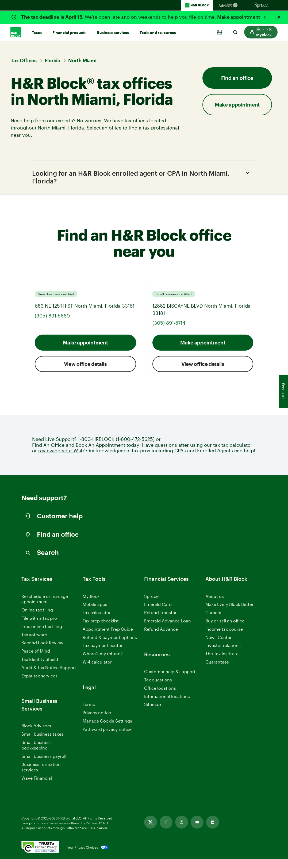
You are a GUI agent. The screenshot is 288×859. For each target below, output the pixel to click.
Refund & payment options (110, 637)
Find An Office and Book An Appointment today (85, 445)
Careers (213, 612)
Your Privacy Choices (82, 847)
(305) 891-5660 (52, 316)
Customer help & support (169, 671)
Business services (113, 32)
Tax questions (158, 679)
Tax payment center (102, 645)
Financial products (69, 32)
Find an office (237, 78)
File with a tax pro (39, 618)
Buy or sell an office (224, 620)
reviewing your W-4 (60, 450)
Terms (89, 704)
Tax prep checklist (101, 620)
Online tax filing (37, 609)
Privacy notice (97, 712)
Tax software (34, 634)
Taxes (37, 32)
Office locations (160, 688)
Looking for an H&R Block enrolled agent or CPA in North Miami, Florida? (142, 176)
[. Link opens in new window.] (40, 847)
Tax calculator (97, 612)
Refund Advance (161, 628)
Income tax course (224, 628)
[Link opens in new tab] (150, 822)
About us (214, 596)
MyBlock (91, 596)
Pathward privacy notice (107, 729)
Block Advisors (36, 726)
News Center (218, 637)
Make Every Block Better (229, 604)
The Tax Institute (222, 654)
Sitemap (152, 704)
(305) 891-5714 (168, 323)
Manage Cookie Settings (107, 720)
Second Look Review (42, 642)
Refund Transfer (160, 612)
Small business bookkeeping (36, 745)
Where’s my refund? (103, 653)
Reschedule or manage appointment (44, 599)
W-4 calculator (97, 661)
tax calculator (236, 445)
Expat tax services (39, 676)
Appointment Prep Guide (108, 628)
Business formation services (41, 767)
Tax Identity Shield (39, 659)
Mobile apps (95, 604)
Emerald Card (158, 604)
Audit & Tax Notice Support (48, 667)
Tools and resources (158, 32)
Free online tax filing (41, 626)
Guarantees (217, 661)
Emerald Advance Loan (167, 620)
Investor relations (223, 646)
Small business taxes (42, 733)
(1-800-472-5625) (135, 439)
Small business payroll (43, 756)
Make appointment (239, 17)
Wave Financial (36, 778)
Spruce (151, 596)
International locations (167, 696)
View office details (85, 364)
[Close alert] (279, 17)
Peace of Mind (35, 650)
